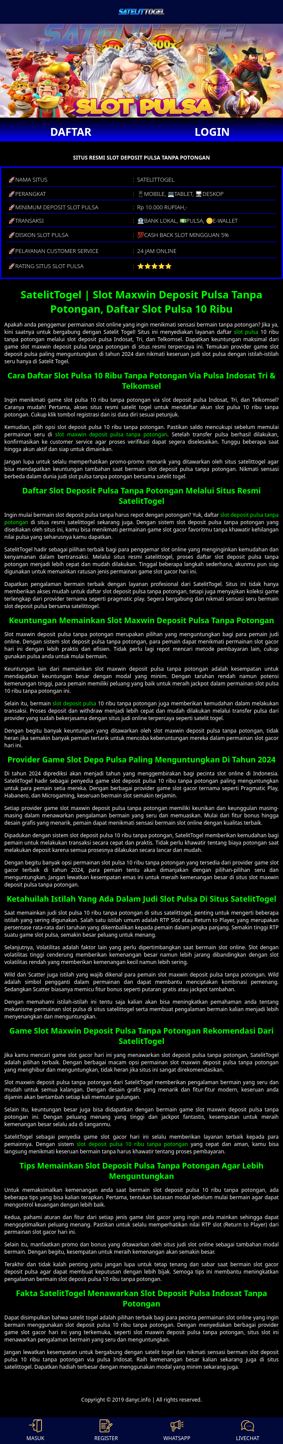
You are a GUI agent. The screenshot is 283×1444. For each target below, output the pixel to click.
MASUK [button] (35, 1430)
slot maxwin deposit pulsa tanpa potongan (111, 434)
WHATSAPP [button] (177, 1430)
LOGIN (212, 131)
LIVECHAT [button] (247, 1430)
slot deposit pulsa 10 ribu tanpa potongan (132, 1144)
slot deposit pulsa (74, 703)
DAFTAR (70, 131)
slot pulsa (246, 332)
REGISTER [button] (106, 1430)
